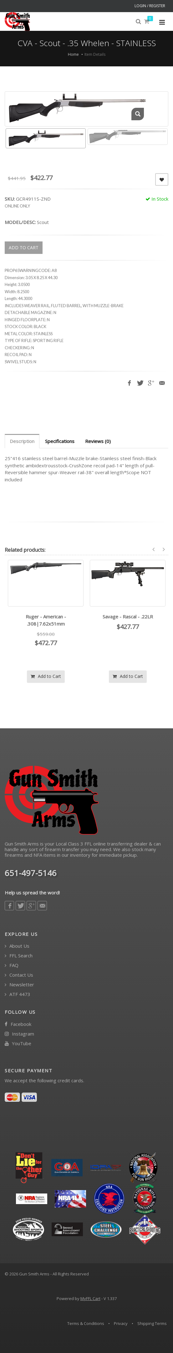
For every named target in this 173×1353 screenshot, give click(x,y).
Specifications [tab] (59, 441)
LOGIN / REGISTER (150, 5)
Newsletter (19, 985)
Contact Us (19, 975)
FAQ (11, 965)
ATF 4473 (17, 994)
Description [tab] (22, 441)
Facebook (18, 1024)
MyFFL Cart (90, 1298)
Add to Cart (46, 676)
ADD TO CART (23, 247)
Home (73, 54)
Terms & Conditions (85, 1323)
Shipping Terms (152, 1323)
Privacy (121, 1323)
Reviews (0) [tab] (98, 441)
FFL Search (19, 956)
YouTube (18, 1043)
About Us (17, 946)
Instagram (19, 1034)
